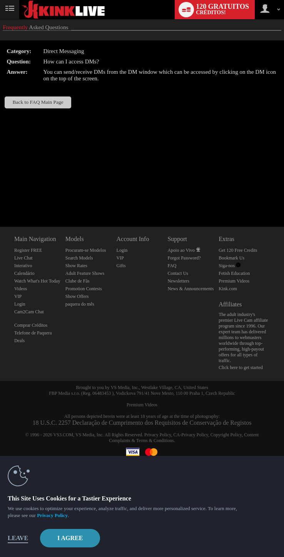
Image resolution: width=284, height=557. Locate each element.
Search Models (79, 258)
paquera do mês (79, 304)
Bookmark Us (231, 258)
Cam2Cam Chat (29, 311)
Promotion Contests (83, 288)
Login (19, 304)
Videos (20, 288)
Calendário (24, 273)
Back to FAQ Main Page (38, 102)
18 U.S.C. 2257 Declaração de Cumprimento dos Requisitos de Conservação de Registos (142, 422)
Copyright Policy (226, 434)
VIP (18, 296)
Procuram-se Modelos (85, 250)
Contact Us (177, 273)
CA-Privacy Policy (191, 434)
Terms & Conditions (155, 440)
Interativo (23, 265)
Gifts (121, 265)
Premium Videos (234, 281)
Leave (18, 538)
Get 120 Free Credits (238, 250)
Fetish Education (234, 273)
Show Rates (76, 265)
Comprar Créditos (30, 325)
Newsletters (178, 281)
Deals (19, 340)
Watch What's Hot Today (37, 281)
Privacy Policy (157, 434)
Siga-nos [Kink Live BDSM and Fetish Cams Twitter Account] (230, 265)
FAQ (171, 265)
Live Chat (23, 258)
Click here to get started (241, 367)
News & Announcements (190, 288)
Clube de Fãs (77, 281)
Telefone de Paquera (33, 333)
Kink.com (228, 288)
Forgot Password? (183, 258)
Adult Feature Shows (84, 273)
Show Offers (77, 296)
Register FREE (28, 250)
